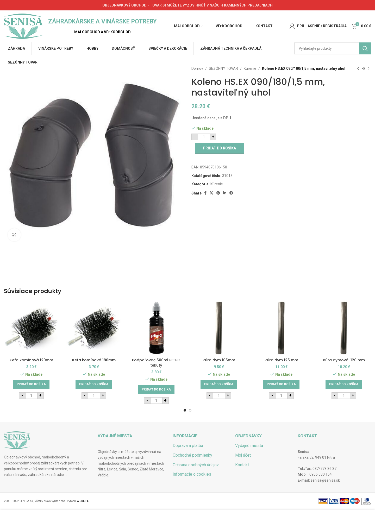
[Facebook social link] (205, 193)
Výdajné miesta (249, 445)
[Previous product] (358, 68)
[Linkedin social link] (225, 193)
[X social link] (211, 193)
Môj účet (243, 455)
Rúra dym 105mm (219, 360)
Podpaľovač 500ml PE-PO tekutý (156, 362)
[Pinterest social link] (218, 193)
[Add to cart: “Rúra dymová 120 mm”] (344, 384)
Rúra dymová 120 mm (344, 360)
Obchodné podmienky (192, 455)
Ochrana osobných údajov (196, 464)
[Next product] (368, 68)
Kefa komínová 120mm (31, 360)
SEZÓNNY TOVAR (223, 68)
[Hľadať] (332, 48)
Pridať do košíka (219, 148)
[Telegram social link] (231, 193)
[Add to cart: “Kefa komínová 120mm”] (31, 384)
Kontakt (242, 464)
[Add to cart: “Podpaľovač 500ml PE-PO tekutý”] (156, 389)
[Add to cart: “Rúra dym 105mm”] (219, 384)
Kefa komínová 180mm (94, 360)
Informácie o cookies (192, 474)
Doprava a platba (188, 445)
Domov (197, 68)
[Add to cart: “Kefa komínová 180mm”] (94, 384)
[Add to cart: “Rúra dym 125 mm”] (281, 384)
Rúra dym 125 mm (281, 360)
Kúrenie (250, 68)
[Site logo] (23, 26)
